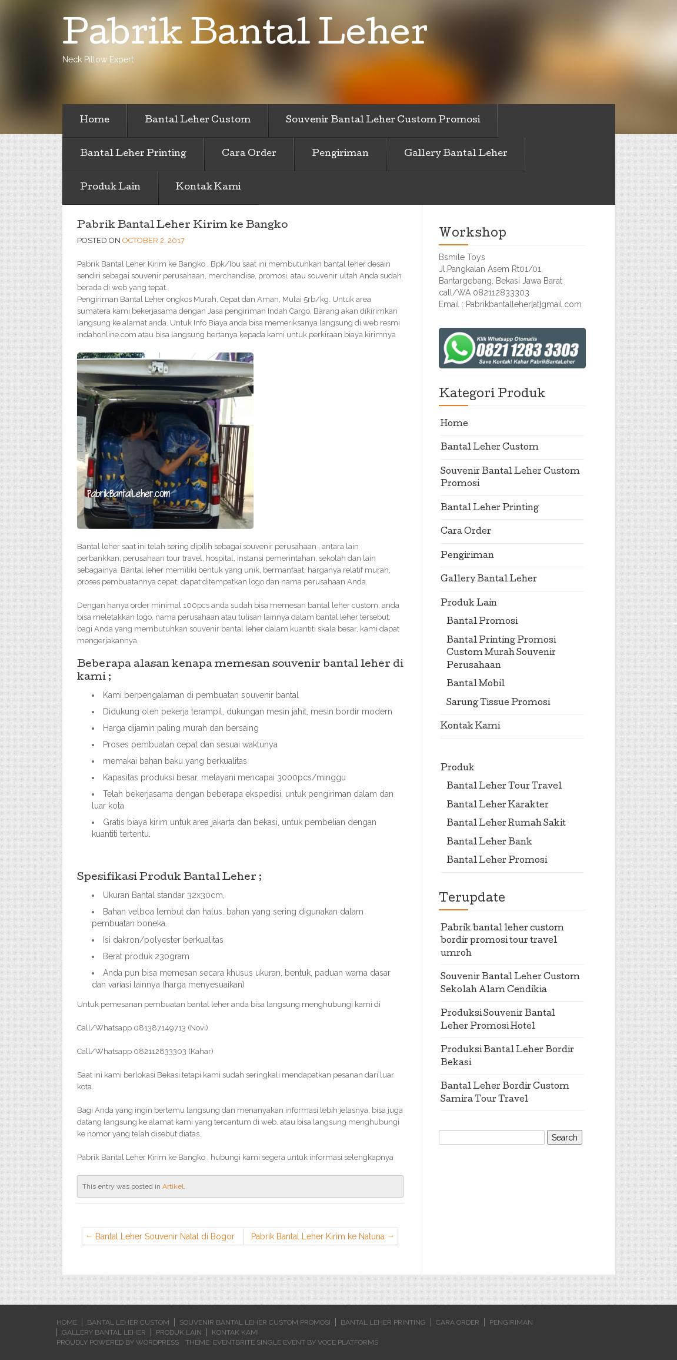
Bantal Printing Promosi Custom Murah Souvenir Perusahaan (501, 653)
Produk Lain (110, 187)
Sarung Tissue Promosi (498, 703)
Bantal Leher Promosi (496, 861)
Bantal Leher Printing (133, 154)
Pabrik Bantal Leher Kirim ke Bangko (182, 226)
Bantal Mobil (475, 684)
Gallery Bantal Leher (456, 154)
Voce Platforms (348, 1342)
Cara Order (249, 154)
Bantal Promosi (482, 622)
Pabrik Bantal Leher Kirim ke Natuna (318, 1236)
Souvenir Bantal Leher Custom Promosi (383, 120)
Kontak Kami (208, 187)
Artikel (173, 1186)
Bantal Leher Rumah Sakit (506, 824)
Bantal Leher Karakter (497, 806)
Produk (458, 768)
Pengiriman (340, 154)
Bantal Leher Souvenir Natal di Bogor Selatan (165, 1238)
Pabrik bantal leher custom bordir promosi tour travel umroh (502, 941)
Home (94, 120)
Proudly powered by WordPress (117, 1342)
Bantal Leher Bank (489, 843)
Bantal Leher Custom (198, 120)
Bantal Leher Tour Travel (504, 787)
